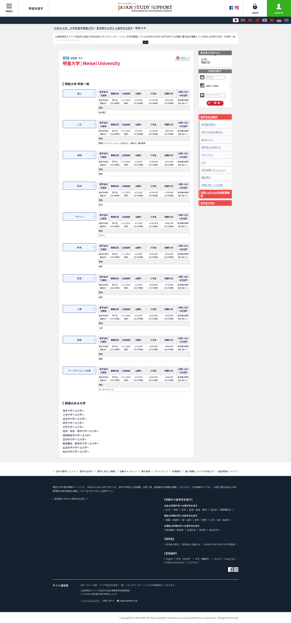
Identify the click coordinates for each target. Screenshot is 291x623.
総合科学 (213, 529)
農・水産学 (223, 519)
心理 (79, 309)
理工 (79, 93)
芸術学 (202, 529)
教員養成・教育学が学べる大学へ (81, 443)
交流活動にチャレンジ (213, 170)
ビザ (203, 162)
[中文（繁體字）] (257, 20)
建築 (79, 339)
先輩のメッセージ (128, 471)
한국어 (217, 558)
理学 (204, 519)
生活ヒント (207, 139)
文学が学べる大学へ (73, 427)
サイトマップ (161, 471)
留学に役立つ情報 (106, 471)
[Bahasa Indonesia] (279, 20)
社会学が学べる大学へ (75, 419)
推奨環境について (227, 471)
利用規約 (176, 471)
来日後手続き (208, 124)
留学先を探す (86, 471)
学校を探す (33, 8)
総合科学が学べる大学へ (76, 451)
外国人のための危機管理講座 (215, 194)
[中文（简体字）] (250, 20)
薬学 (197, 519)
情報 (79, 155)
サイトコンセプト (90, 600)
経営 (79, 278)
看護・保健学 (172, 519)
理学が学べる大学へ (73, 410)
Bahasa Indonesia (175, 562)
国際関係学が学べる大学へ (77, 435)
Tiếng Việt (229, 558)
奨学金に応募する (210, 147)
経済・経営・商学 (198, 509)
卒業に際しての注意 (212, 185)
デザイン (79, 216)
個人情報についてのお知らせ (199, 471)
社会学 (213, 509)
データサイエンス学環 (79, 370)
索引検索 (145, 471)
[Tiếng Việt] (272, 20)
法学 (183, 509)
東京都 (74, 57)
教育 (79, 247)
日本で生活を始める (212, 132)
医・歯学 (186, 519)
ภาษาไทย (192, 562)
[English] (243, 20)
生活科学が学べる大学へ (76, 447)
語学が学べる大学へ (73, 423)
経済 (79, 185)
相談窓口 (206, 177)
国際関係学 (225, 509)
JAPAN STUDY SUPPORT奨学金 (219, 544)
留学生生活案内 (209, 117)
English (169, 558)
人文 (79, 124)
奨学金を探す (208, 203)
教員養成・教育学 (175, 529)
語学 (176, 509)
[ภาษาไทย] (286, 20)
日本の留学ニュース (66, 471)
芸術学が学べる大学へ (75, 439)
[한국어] (264, 20)
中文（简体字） (184, 558)
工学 (212, 519)
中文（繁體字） (203, 558)
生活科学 (191, 529)
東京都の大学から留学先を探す (70, 498)
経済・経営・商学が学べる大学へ (81, 431)
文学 (168, 509)
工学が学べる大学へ (73, 414)
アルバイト (207, 154)
